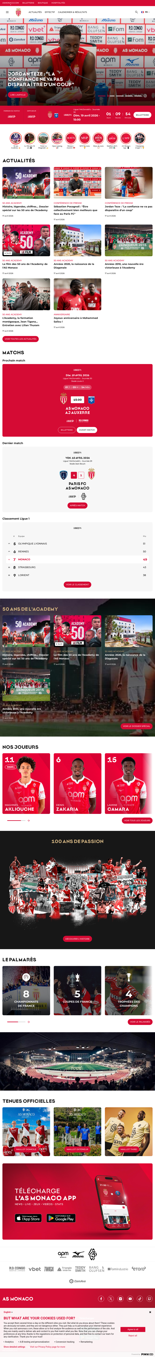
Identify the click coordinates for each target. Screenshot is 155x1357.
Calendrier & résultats (72, 12)
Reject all (133, 1335)
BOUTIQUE (43, 3)
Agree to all (133, 1329)
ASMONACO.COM (10, 3)
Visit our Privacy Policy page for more (47, 1347)
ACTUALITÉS (35, 12)
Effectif (50, 12)
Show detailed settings (14, 1347)
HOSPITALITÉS (58, 3)
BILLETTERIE (28, 3)
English (8, 1312)
